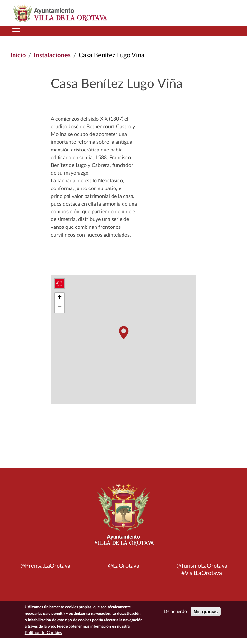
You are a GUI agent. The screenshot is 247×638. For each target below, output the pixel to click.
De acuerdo (175, 612)
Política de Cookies (43, 633)
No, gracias (206, 611)
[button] (123, 332)
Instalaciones (52, 55)
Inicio (18, 55)
